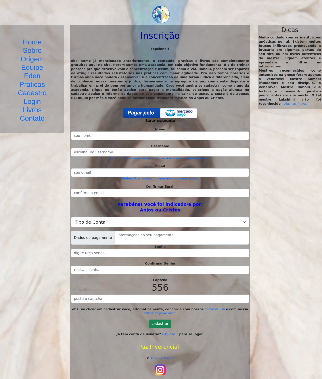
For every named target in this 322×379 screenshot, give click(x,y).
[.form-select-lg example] (160, 222)
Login (32, 101)
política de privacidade (159, 313)
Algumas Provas (295, 103)
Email (160, 166)
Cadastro (32, 93)
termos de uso (215, 309)
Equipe (32, 67)
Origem (32, 59)
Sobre (32, 50)
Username (160, 146)
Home (32, 42)
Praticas (32, 84)
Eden (32, 76)
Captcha (160, 280)
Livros (32, 110)
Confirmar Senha (160, 263)
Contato (32, 118)
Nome (160, 129)
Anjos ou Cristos (162, 358)
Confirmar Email (160, 186)
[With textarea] (182, 238)
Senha (160, 246)
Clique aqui (170, 334)
